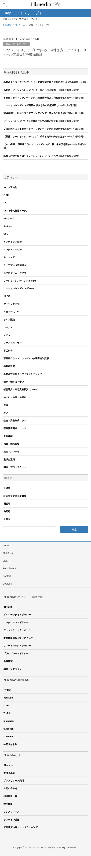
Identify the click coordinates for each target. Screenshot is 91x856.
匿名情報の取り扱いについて (18, 638)
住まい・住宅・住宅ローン (17, 397)
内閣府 (6, 511)
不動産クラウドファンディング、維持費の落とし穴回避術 (33, 97)
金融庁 (6, 488)
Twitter (7, 690)
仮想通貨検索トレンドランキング (20, 827)
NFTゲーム (9, 218)
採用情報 (8, 804)
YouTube (8, 697)
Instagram (8, 721)
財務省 (6, 519)
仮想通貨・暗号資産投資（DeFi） (20, 389)
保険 (5, 405)
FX (4, 203)
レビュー (8, 335)
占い (5, 413)
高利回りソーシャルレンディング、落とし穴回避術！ (30, 90)
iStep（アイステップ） (16, 44)
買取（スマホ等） (12, 451)
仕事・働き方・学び (13, 381)
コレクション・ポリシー (15, 622)
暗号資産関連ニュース (14, 428)
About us (8, 765)
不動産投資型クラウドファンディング (22, 374)
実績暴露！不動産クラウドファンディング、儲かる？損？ (33, 113)
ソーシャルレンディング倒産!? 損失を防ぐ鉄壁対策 (29, 105)
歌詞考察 (8, 436)
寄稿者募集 (9, 773)
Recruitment (9, 568)
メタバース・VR (11, 311)
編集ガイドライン (12, 669)
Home (6, 545)
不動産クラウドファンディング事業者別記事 (26, 358)
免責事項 (8, 661)
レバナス (8, 327)
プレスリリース (11, 812)
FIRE (6, 195)
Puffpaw (7, 226)
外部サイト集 (10, 744)
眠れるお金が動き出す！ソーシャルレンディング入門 (30, 156)
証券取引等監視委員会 (14, 496)
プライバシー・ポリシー (15, 653)
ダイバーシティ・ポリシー (17, 614)
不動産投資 (9, 366)
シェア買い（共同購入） (15, 265)
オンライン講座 (11, 819)
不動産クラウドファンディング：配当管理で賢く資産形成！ (34, 82)
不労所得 (8, 350)
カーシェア (9, 257)
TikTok (7, 713)
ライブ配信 (9, 319)
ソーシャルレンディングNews (18, 288)
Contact (7, 576)
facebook (8, 728)
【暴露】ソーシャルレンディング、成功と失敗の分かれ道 (33, 136)
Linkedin (8, 736)
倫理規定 (8, 607)
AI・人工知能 (10, 187)
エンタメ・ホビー (12, 249)
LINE (6, 705)
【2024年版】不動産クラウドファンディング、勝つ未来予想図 (35, 144)
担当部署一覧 (10, 796)
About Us (8, 553)
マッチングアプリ (12, 304)
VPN (5, 234)
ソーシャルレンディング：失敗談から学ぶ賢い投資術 (30, 121)
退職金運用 (9, 459)
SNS (5, 560)
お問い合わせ (10, 788)
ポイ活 (6, 296)
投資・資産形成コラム (14, 420)
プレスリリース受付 (13, 780)
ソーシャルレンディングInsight (19, 280)
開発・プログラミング (14, 467)
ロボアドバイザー (12, 343)
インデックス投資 (12, 241)
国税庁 (6, 503)
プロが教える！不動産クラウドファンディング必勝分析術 (33, 128)
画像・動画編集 (11, 444)
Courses (7, 583)
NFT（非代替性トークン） (17, 210)
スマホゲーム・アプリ (14, 273)
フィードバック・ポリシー (17, 645)
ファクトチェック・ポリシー (18, 630)
